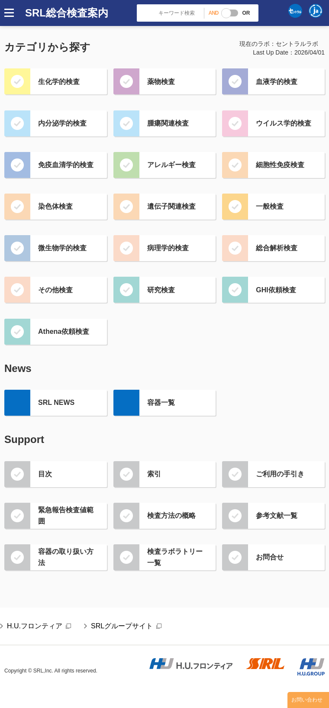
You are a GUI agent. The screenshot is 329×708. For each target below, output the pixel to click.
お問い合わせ (307, 700)
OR (246, 13)
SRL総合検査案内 (66, 13)
